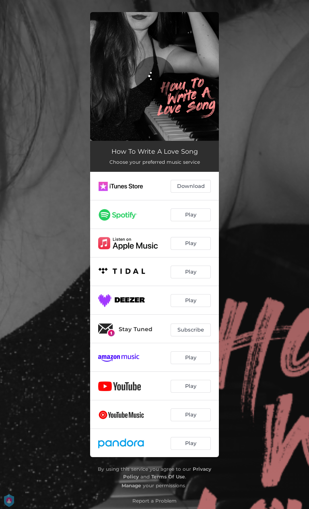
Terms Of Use (168, 477)
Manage (131, 485)
